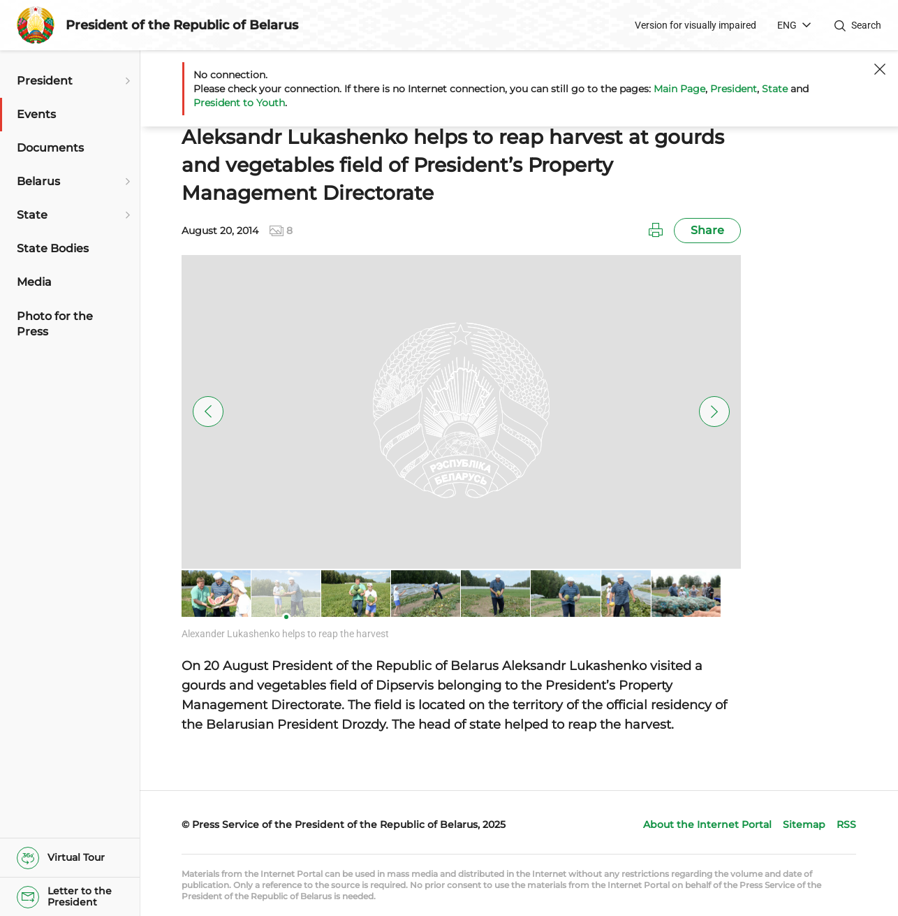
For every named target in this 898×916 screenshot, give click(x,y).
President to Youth (239, 102)
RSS (846, 824)
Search (866, 25)
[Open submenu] (126, 81)
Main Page (679, 88)
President (733, 88)
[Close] (880, 69)
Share (707, 230)
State (775, 88)
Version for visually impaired (695, 25)
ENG (787, 25)
